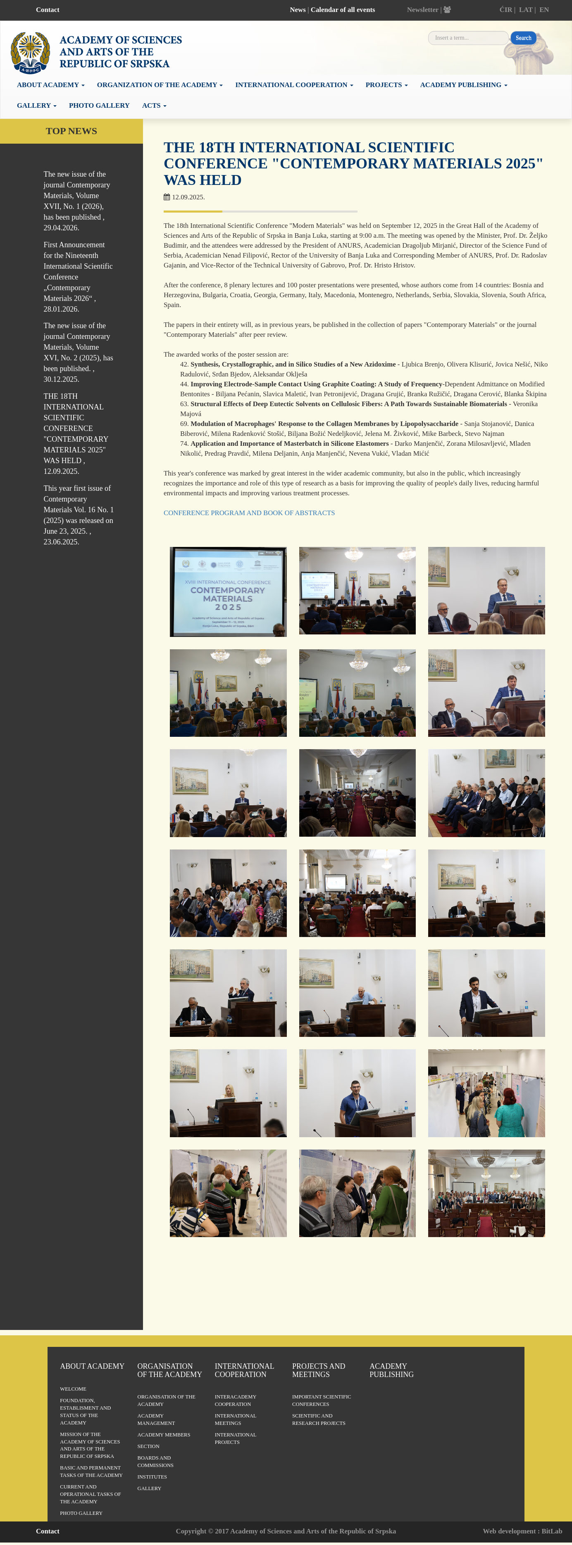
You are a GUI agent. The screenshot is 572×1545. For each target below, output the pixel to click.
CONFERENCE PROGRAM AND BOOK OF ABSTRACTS (249, 513)
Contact (48, 10)
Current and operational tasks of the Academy (90, 1494)
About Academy (92, 1366)
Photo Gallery (99, 105)
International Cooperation (244, 1370)
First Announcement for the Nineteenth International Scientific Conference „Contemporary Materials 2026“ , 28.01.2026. (78, 277)
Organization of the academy (160, 85)
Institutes (152, 1477)
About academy (51, 85)
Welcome (73, 1389)
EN (544, 10)
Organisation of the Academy (170, 1370)
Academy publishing (464, 85)
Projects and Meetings (319, 1370)
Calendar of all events (343, 10)
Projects (387, 85)
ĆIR (506, 10)
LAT (526, 10)
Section (149, 1446)
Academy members (164, 1435)
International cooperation (294, 85)
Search (523, 38)
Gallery (37, 105)
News (297, 10)
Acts (154, 105)
